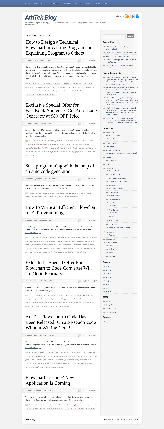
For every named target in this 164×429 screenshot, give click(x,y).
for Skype (115, 213)
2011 (109, 288)
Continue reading (40, 136)
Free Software (110, 147)
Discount (83, 299)
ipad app (38, 306)
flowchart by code (67, 245)
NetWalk (112, 185)
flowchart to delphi (78, 91)
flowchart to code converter (38, 91)
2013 (109, 281)
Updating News (30, 356)
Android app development (46, 356)
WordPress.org (111, 312)
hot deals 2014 (90, 152)
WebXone (112, 235)
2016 (109, 270)
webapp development (56, 367)
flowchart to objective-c (78, 408)
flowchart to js (29, 94)
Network (109, 157)
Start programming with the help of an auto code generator (59, 168)
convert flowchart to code (40, 87)
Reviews (111, 249)
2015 (109, 274)
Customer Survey (34, 405)
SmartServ (112, 160)
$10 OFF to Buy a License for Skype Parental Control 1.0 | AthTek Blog (121, 119)
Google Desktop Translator (118, 178)
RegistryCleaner (114, 192)
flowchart (88, 193)
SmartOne (107, 419)
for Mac (114, 206)
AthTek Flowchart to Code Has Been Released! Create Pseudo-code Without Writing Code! (60, 322)
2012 (109, 285)
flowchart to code (63, 148)
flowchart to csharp (65, 91)
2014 (109, 277)
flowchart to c (81, 87)
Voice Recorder (114, 221)
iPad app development (78, 363)
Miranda (54, 179)
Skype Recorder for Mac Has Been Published (121, 53)
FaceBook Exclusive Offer (39, 148)
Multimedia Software (113, 150)
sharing (57, 83)
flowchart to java (89, 91)
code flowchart (47, 241)
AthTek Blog (40, 17)
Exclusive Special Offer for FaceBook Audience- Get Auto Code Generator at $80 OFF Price (61, 110)
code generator (54, 144)
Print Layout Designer (116, 189)
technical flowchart (51, 94)
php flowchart (62, 252)
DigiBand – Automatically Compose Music (123, 153)
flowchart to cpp (53, 91)
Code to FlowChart (35, 237)
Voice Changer (114, 210)
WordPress (136, 419)
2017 (109, 267)
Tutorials (67, 237)
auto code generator (81, 83)
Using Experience (66, 83)
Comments (111, 309)
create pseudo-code (72, 299)
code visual (79, 241)
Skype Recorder (114, 203)
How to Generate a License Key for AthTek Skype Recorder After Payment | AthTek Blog (122, 89)
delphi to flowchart (55, 245)
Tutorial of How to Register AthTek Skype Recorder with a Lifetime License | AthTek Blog (122, 99)
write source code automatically (68, 197)
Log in (108, 301)
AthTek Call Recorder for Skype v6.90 (118, 56)
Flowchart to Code (39, 83)
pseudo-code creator (41, 367)
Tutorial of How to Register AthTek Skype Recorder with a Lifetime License (122, 112)
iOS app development (63, 363)
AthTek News (33, 141)
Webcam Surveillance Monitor (119, 228)
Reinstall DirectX (114, 196)
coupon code (81, 144)
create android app (59, 299)
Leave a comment (89, 60)
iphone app (45, 306)
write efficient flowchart (79, 252)
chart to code (38, 241)
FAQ (30, 83)
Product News (50, 83)
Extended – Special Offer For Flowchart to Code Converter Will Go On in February (58, 268)
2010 (109, 292)
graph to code (39, 94)
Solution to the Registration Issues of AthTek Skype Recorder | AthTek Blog (121, 79)
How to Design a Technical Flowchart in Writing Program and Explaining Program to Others (58, 47)
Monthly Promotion (57, 141)
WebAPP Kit (113, 224)
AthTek (48, 60)
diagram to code (91, 405)
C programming (90, 237)
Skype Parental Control (116, 199)
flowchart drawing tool (57, 87)
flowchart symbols (70, 87)
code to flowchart (69, 241)
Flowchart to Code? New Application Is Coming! (49, 380)
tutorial (69, 252)
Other (108, 165)
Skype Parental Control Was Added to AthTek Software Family (121, 122)
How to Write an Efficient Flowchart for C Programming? (61, 209)
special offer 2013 (64, 306)
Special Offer (84, 141)
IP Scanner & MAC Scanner (118, 182)
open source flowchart (49, 252)
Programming (110, 232)
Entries (109, 305)
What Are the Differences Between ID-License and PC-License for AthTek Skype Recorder (122, 82)
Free (113, 216)
